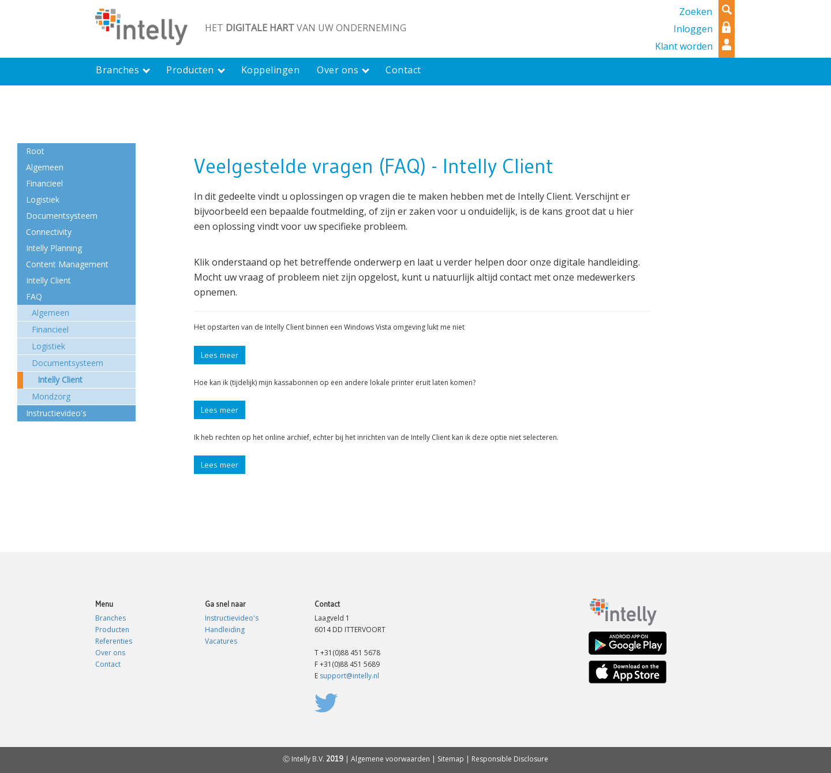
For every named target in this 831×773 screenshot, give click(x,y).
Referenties (113, 641)
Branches (110, 618)
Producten (112, 629)
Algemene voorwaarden (390, 759)
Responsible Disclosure (509, 759)
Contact (108, 664)
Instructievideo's (232, 618)
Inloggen (693, 29)
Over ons (110, 653)
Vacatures (221, 641)
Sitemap (450, 759)
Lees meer (219, 355)
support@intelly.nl (349, 676)
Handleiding (225, 629)
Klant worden (684, 46)
